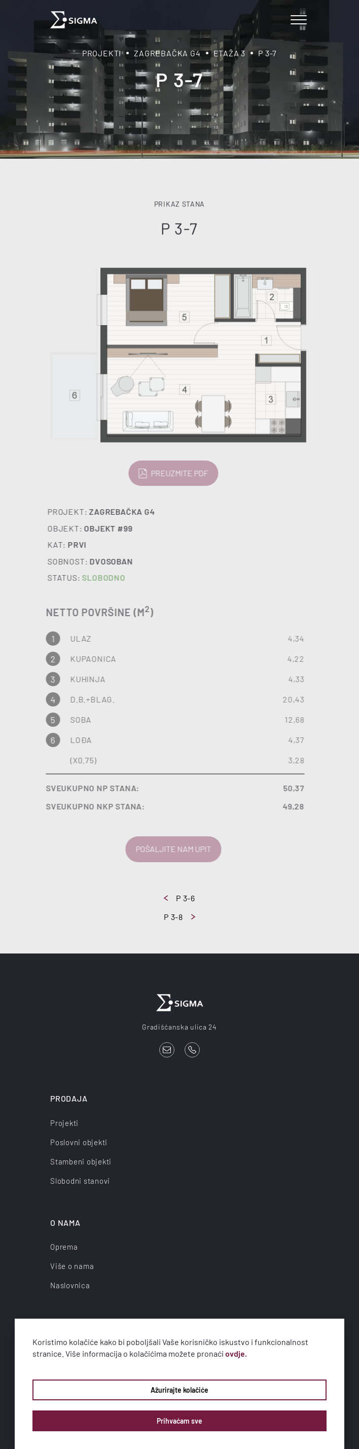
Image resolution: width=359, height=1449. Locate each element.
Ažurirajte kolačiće (179, 1390)
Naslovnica (70, 1285)
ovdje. (236, 1353)
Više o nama (72, 1265)
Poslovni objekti (78, 1142)
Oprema (64, 1246)
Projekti (101, 53)
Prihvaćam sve (179, 1421)
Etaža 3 (229, 53)
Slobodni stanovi (80, 1180)
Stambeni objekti (81, 1161)
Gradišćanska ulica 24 (179, 1026)
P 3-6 (179, 898)
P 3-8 (179, 917)
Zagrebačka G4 (167, 53)
